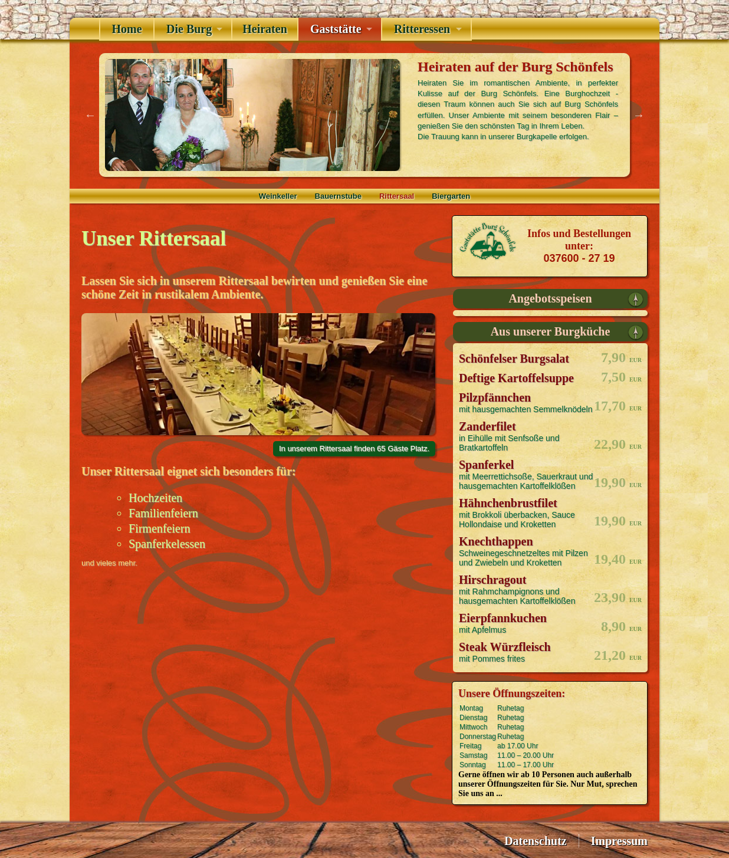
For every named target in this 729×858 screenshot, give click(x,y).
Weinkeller (278, 196)
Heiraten (264, 28)
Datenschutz (535, 840)
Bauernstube (338, 196)
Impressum (619, 840)
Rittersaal (396, 196)
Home (126, 28)
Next (639, 115)
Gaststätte (336, 28)
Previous (90, 115)
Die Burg (189, 28)
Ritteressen (422, 28)
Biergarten (451, 196)
